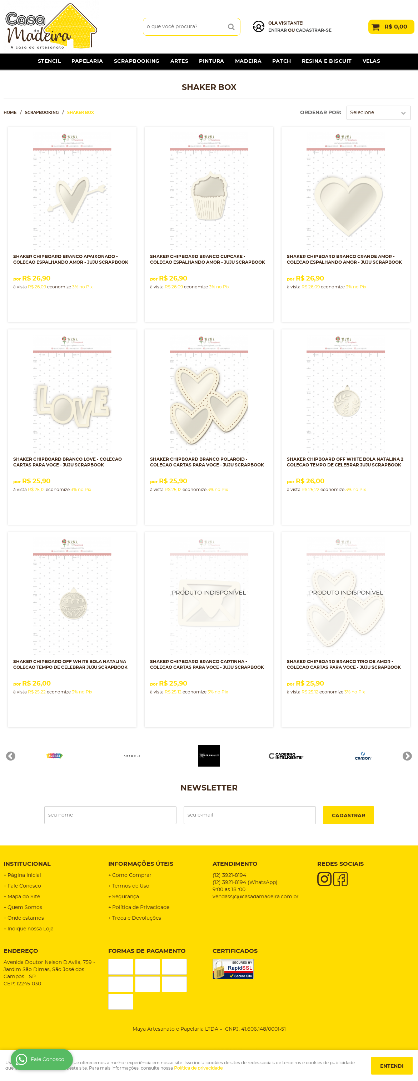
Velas (371, 61)
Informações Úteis (140, 864)
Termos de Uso (130, 886)
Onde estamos (26, 918)
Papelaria (87, 61)
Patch (281, 61)
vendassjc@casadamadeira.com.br (256, 896)
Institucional (27, 864)
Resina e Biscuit (327, 61)
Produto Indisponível (209, 596)
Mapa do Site (24, 896)
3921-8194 (229, 875)
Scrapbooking (137, 61)
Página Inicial (24, 875)
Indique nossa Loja (31, 928)
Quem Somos (25, 907)
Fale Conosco (24, 886)
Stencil (49, 61)
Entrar (277, 30)
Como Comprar (131, 875)
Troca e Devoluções (136, 918)
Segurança (125, 896)
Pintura (211, 61)
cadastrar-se (314, 30)
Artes (179, 61)
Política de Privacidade (140, 907)
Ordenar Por (320, 112)
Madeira (248, 61)
